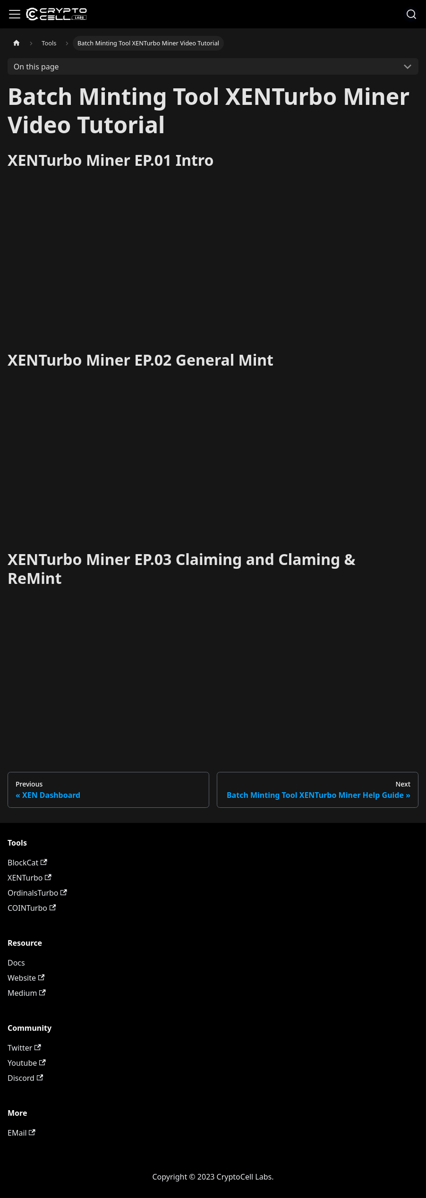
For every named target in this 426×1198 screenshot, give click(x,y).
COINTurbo (32, 908)
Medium (27, 993)
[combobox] (410, 14)
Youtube (27, 1063)
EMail (21, 1133)
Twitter (24, 1048)
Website (26, 978)
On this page (36, 66)
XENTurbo (29, 878)
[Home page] (17, 43)
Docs (16, 963)
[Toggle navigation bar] (15, 14)
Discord (25, 1078)
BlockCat (27, 862)
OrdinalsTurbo (37, 893)
